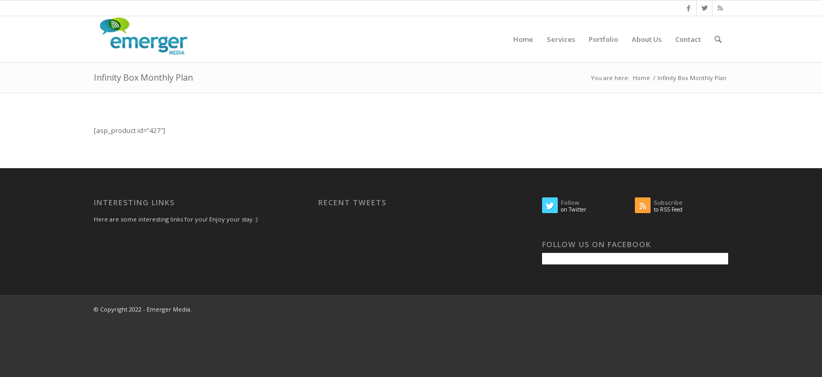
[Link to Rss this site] (720, 8)
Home (641, 78)
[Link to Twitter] (704, 8)
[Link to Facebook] (688, 8)
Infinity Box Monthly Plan (143, 77)
